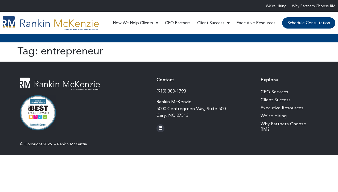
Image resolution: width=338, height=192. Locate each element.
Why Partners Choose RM (313, 6)
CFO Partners (178, 22)
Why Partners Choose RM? (283, 126)
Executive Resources (255, 22)
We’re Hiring (276, 6)
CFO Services (274, 91)
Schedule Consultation (308, 22)
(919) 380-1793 (171, 91)
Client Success (213, 23)
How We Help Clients (135, 23)
